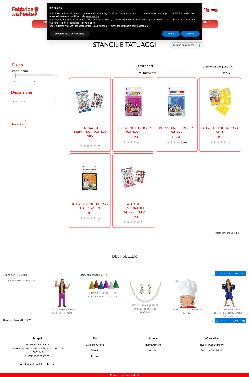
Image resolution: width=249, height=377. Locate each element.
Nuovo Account (153, 344)
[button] (18, 124)
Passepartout (131, 375)
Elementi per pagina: (218, 66)
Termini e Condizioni (211, 350)
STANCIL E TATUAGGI (124, 44)
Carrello (94, 350)
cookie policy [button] (92, 16)
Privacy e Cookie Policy (211, 344)
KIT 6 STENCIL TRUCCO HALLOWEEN (90, 206)
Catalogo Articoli (95, 344)
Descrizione (21, 92)
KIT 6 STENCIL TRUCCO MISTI (220, 130)
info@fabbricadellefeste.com (39, 363)
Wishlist (153, 350)
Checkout (95, 356)
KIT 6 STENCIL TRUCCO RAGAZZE (133, 130)
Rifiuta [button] (171, 33)
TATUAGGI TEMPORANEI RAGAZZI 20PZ (90, 132)
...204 (235, 273)
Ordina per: (146, 66)
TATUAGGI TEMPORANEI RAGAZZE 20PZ (133, 208)
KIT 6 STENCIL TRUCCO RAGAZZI (176, 130)
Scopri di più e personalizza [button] (69, 33)
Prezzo (18, 64)
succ (243, 273)
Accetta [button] (190, 33)
